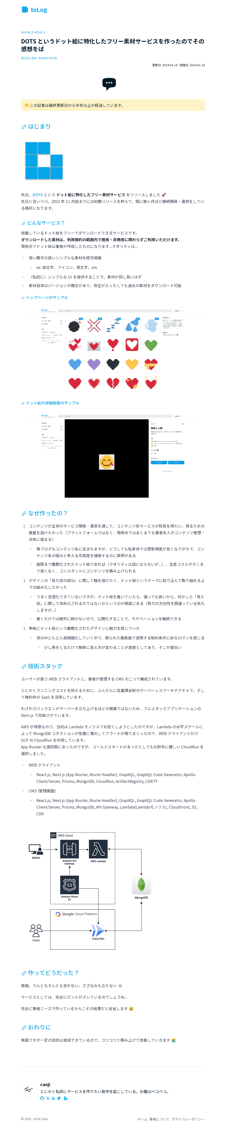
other (38, 32)
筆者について (159, 1119)
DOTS (38, 194)
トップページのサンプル (44, 297)
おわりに (36, 1027)
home (26, 32)
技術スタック (41, 666)
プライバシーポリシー (188, 1119)
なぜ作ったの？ (44, 513)
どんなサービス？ (43, 222)
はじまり (36, 126)
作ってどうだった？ (50, 972)
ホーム (142, 1119)
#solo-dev (29, 57)
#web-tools (48, 57)
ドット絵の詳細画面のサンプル (50, 403)
